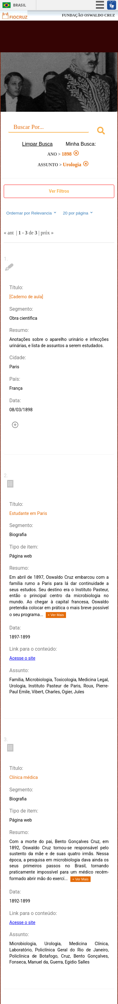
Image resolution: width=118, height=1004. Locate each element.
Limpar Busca (37, 144)
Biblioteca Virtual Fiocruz (50, 38)
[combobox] (59, 131)
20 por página (78, 212)
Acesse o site (22, 658)
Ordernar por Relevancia (31, 212)
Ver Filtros (59, 191)
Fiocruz (18, 15)
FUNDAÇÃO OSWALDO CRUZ (88, 15)
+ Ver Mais (56, 615)
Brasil (19, 5)
